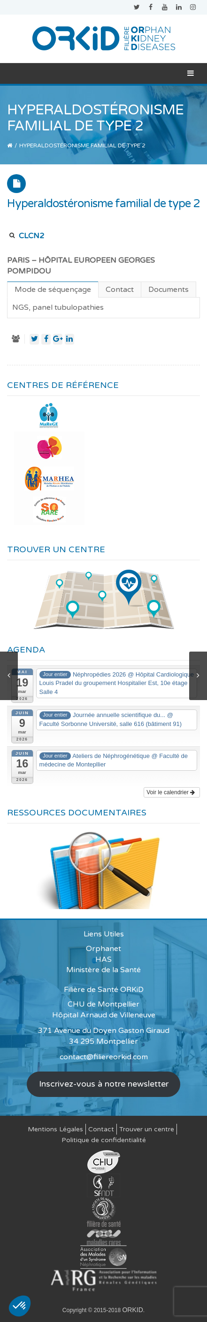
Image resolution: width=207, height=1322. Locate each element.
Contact (101, 1129)
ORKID (132, 1310)
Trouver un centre (146, 1129)
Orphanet (103, 948)
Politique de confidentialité (103, 1140)
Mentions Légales (55, 1129)
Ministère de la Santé (103, 970)
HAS (103, 959)
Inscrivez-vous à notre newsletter (104, 1084)
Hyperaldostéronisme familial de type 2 (103, 203)
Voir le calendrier (170, 792)
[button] (19, 1306)
